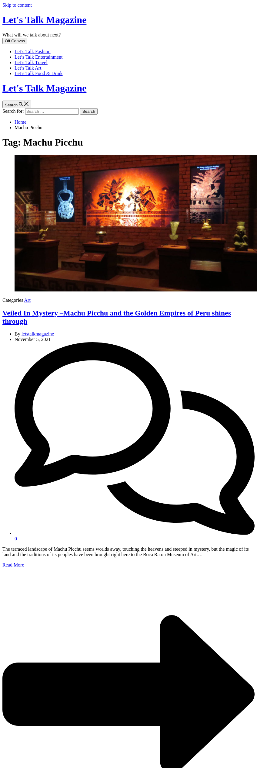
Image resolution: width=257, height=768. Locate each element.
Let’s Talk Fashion (33, 51)
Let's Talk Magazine (44, 19)
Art (27, 300)
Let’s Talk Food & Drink (39, 73)
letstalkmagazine (38, 333)
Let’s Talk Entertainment (39, 57)
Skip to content (17, 5)
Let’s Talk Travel (31, 62)
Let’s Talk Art (28, 68)
